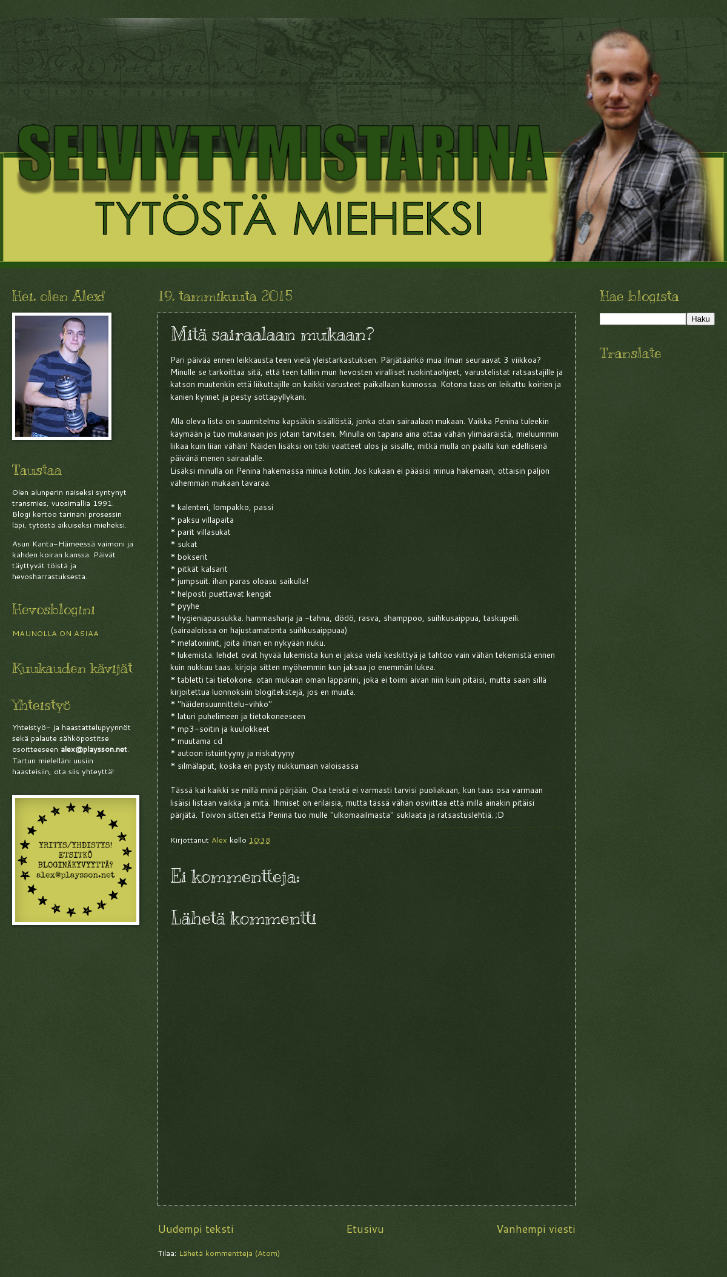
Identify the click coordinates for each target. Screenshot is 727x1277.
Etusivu (365, 1228)
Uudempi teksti (196, 1228)
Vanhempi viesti (536, 1228)
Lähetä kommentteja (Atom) (229, 1252)
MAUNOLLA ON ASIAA (55, 633)
